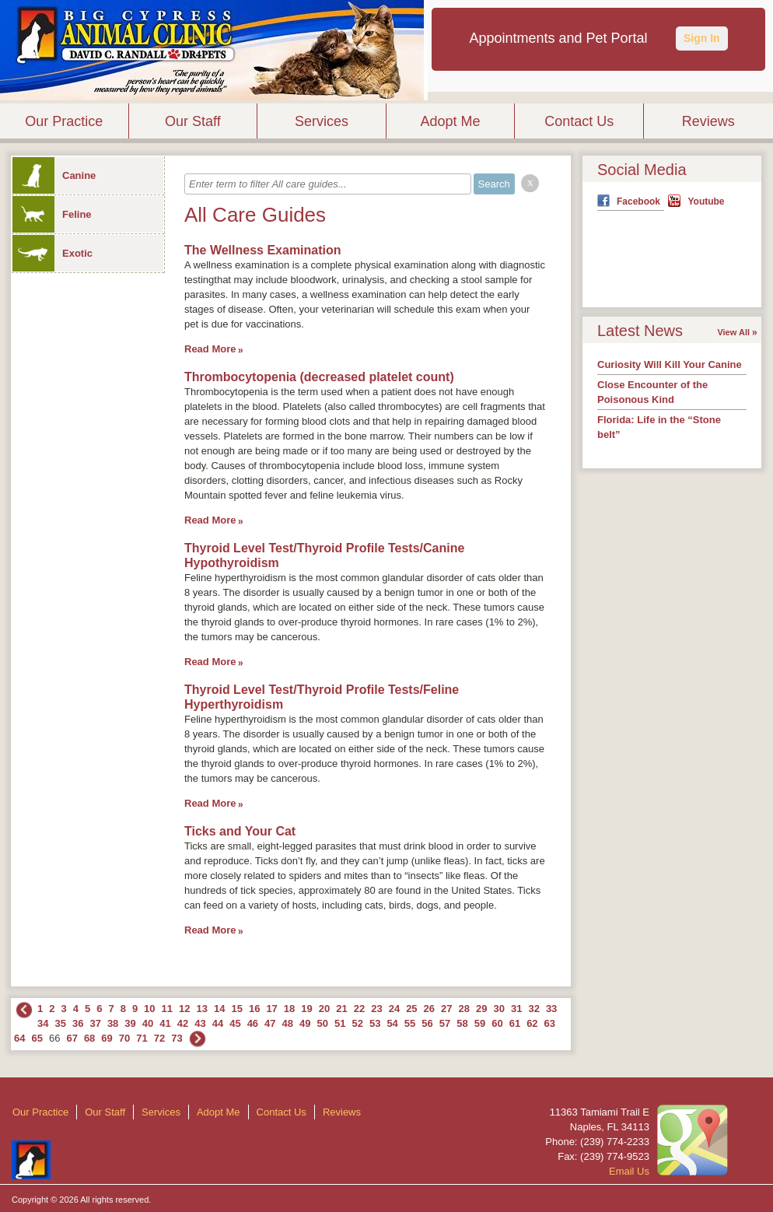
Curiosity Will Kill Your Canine (669, 364)
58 (461, 1023)
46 (252, 1023)
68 (89, 1038)
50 (322, 1023)
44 (217, 1023)
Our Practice (64, 121)
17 (271, 1008)
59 (479, 1023)
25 (411, 1008)
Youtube (705, 201)
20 (324, 1008)
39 (129, 1023)
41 (164, 1023)
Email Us (629, 1171)
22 (359, 1008)
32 (533, 1008)
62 (531, 1023)
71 (141, 1038)
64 (19, 1038)
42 (182, 1023)
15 (236, 1008)
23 (376, 1008)
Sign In (702, 38)
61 (514, 1023)
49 (304, 1023)
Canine (54, 175)
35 (59, 1023)
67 (71, 1038)
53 (374, 1023)
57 (444, 1023)
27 (446, 1008)
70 (124, 1038)
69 (106, 1038)
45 (234, 1023)
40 (147, 1023)
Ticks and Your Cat (240, 831)
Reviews (708, 121)
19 (306, 1008)
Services (321, 121)
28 (464, 1008)
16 (254, 1008)
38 (112, 1023)
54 (391, 1023)
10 (149, 1008)
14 (219, 1008)
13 (202, 1008)
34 (42, 1023)
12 (184, 1008)
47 (269, 1023)
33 (551, 1008)
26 (429, 1008)
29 (481, 1008)
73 (176, 1038)
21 (341, 1008)
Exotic (52, 253)
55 (409, 1023)
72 (159, 1038)
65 (36, 1038)
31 (516, 1008)
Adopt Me (451, 121)
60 (496, 1023)
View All (733, 332)
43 (199, 1023)
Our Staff (193, 121)
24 (394, 1008)
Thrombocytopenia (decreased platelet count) (319, 377)
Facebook (638, 201)
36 (77, 1023)
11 (167, 1008)
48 (287, 1023)
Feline (52, 214)
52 (357, 1023)
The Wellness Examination (262, 250)
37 (94, 1023)
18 (289, 1008)
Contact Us (579, 121)
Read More (210, 349)
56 (426, 1023)
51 (339, 1023)
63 (549, 1023)
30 (498, 1008)
